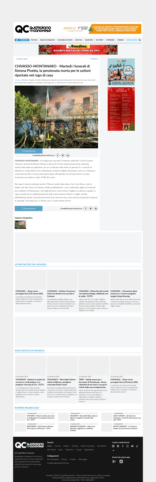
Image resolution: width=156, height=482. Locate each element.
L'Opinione (110, 40)
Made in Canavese (47, 40)
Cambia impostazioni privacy (58, 463)
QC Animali (101, 446)
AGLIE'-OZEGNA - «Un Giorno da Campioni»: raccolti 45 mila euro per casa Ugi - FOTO (127, 418)
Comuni (120, 40)
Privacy (64, 459)
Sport (60, 450)
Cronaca (24, 40)
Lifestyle (78, 40)
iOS (19, 467)
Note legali (82, 459)
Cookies (73, 459)
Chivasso (18, 80)
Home (49, 446)
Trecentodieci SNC (73, 480)
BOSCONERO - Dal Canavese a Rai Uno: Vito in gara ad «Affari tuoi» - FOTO (40, 427)
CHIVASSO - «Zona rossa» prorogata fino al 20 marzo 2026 (29, 292)
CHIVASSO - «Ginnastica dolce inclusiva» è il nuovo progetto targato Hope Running (123, 293)
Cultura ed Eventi (65, 40)
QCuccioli (89, 40)
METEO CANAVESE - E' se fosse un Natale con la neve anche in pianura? (125, 427)
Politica (34, 40)
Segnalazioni (131, 40)
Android (25, 467)
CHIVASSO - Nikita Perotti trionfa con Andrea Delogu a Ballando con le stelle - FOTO (93, 293)
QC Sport (99, 40)
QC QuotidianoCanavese (66, 475)
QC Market (51, 450)
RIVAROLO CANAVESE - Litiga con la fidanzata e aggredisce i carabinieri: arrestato (82, 428)
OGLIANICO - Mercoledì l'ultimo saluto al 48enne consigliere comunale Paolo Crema (61, 382)
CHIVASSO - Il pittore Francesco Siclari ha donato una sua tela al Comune (61, 293)
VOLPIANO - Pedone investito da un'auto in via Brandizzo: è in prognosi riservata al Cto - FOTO (30, 382)
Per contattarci (53, 459)
